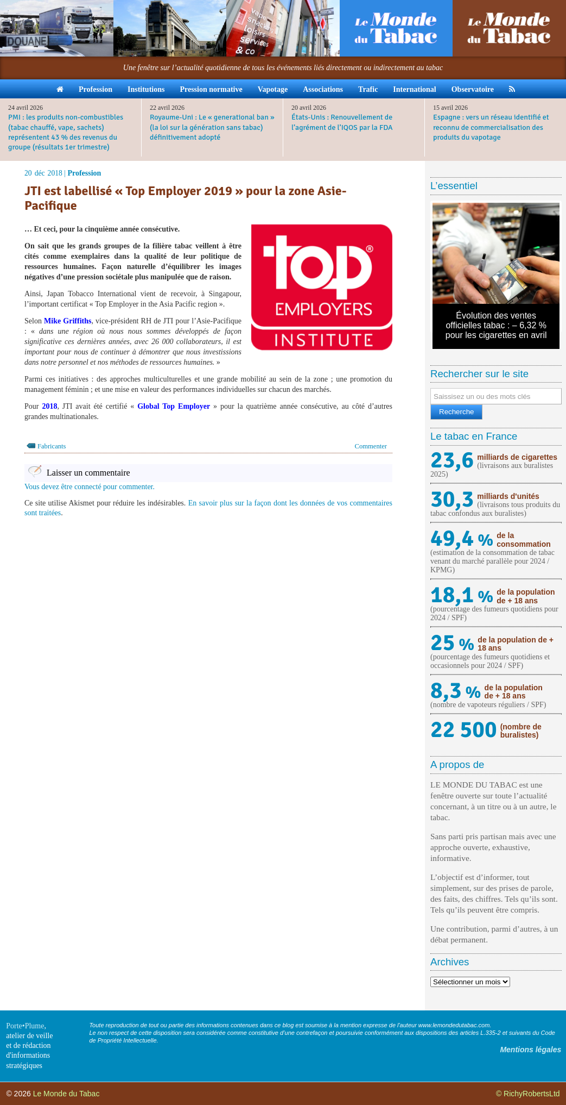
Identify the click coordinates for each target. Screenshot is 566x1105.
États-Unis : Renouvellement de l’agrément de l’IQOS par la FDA (342, 122)
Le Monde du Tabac (66, 1093)
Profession (95, 89)
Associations (323, 89)
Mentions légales (530, 1049)
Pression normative (211, 89)
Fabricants (51, 446)
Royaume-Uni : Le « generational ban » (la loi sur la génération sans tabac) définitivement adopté (212, 127)
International (414, 89)
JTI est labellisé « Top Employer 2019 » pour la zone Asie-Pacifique (185, 198)
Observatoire (472, 89)
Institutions (146, 89)
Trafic (368, 89)
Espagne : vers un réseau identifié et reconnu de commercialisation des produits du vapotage (491, 127)
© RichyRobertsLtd (528, 1093)
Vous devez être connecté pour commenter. (89, 487)
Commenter (371, 446)
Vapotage (273, 89)
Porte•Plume (25, 1026)
